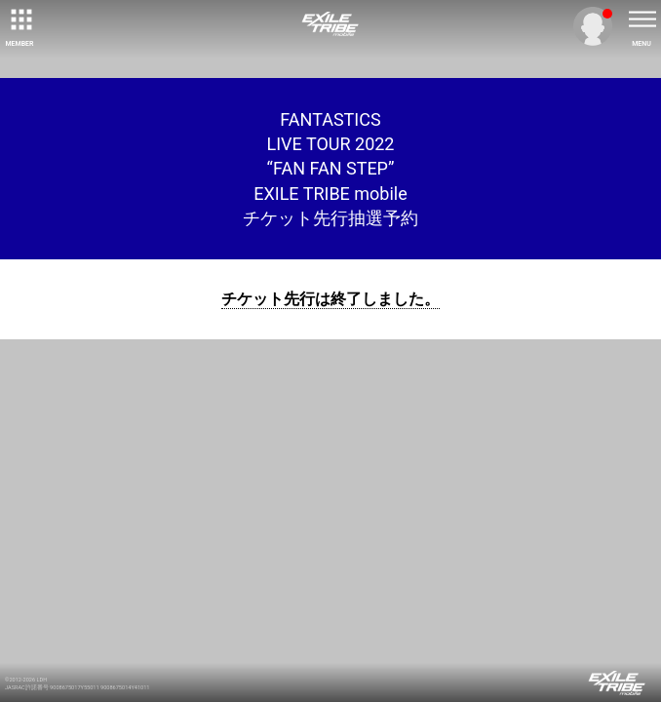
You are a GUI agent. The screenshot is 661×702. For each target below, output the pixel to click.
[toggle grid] (19, 19)
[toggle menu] (641, 19)
